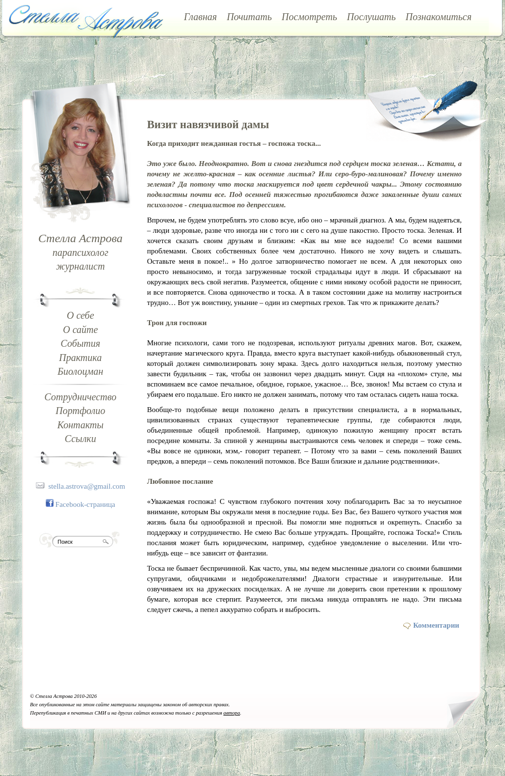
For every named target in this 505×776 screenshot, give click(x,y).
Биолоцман (80, 371)
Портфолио (80, 410)
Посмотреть (309, 16)
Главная (200, 16)
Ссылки (80, 438)
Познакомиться (439, 16)
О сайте (80, 329)
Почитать (249, 16)
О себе (80, 315)
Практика (80, 357)
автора (231, 713)
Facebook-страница (86, 504)
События (80, 343)
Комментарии (436, 625)
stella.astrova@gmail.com (86, 486)
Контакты (80, 424)
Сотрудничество (80, 396)
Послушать (371, 16)
